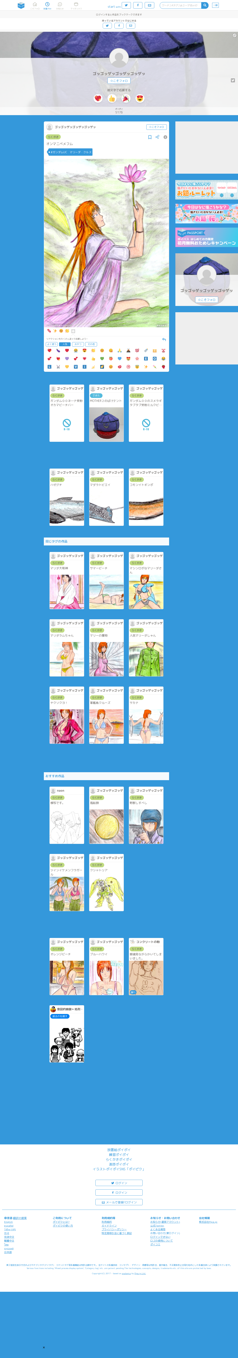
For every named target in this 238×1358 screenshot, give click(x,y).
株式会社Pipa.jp (208, 1222)
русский (9, 1248)
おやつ (78, 344)
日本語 (8, 1252)
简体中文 (9, 1237)
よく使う (51, 344)
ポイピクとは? (61, 1222)
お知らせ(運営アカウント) (165, 1222)
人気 (65, 344)
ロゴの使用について (161, 1240)
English (8, 1222)
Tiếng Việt (10, 1229)
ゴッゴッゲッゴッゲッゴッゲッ (119, 73)
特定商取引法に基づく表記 (117, 1233)
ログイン (119, 1182)
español (8, 1225)
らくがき (53, 137)
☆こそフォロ (119, 81)
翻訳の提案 (20, 1218)
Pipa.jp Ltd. (140, 1273)
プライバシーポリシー (114, 1229)
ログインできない (160, 1237)
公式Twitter (157, 1225)
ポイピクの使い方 (63, 1225)
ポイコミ (155, 1244)
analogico (126, 1273)
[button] (44, 1347)
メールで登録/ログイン (119, 1202)
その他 (91, 344)
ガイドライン (109, 1225)
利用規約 (107, 1222)
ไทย (6, 1244)
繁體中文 (9, 1240)
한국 (6, 1233)
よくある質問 (157, 1229)
